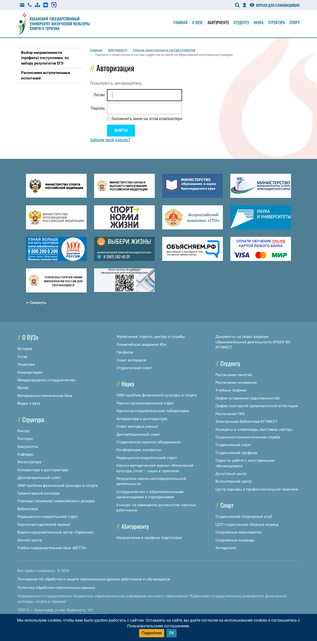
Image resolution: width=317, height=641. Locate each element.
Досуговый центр (230, 473)
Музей (22, 388)
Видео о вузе (28, 403)
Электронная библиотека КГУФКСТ (246, 421)
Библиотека (27, 509)
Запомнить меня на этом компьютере (146, 118)
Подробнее (152, 633)
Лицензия (26, 364)
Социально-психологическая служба (247, 437)
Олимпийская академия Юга (141, 344)
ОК (171, 633)
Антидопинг (226, 548)
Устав (22, 357)
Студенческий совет (134, 368)
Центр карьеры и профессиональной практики (256, 489)
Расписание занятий (233, 375)
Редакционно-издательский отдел (47, 516)
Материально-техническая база (44, 395)
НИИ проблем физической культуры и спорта (57, 485)
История (24, 349)
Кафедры (25, 454)
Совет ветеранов (131, 360)
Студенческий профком (236, 453)
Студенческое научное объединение (148, 442)
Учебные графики (230, 390)
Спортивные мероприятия (238, 532)
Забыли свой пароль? (110, 140)
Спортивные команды (235, 540)
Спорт (295, 22)
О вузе (197, 22)
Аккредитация (29, 372)
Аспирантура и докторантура (42, 470)
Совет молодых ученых (137, 426)
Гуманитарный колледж (38, 493)
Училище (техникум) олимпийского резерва (56, 501)
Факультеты (27, 446)
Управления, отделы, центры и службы (150, 336)
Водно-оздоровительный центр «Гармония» (55, 532)
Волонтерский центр (233, 481)
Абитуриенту (218, 22)
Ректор (23, 431)
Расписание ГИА (230, 414)
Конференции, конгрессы (138, 450)
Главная (180, 22)
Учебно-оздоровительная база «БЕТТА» (52, 548)
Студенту (241, 22)
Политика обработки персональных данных (56, 587)
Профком (124, 352)
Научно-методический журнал (43, 524)
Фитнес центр (29, 540)
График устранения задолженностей (247, 398)
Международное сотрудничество (46, 380)
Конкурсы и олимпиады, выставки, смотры (254, 429)
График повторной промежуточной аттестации (256, 406)
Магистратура (29, 462)
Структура (276, 22)
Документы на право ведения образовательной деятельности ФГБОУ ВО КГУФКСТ (252, 342)
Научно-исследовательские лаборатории (152, 411)
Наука (259, 22)
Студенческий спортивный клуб (243, 516)
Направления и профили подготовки (149, 537)
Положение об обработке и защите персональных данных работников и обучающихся (93, 579)
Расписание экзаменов (236, 382)
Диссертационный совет (39, 477)
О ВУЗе (30, 337)
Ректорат (25, 438)
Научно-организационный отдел (145, 403)
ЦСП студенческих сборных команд (247, 524)
